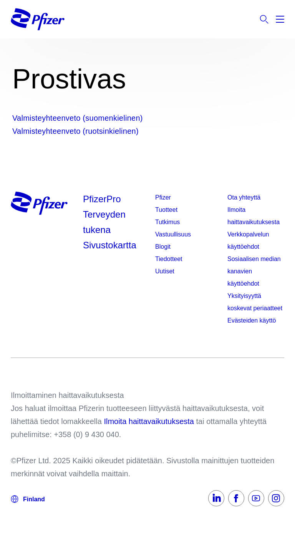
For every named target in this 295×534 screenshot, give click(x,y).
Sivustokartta (109, 245)
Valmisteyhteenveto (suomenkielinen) (77, 118)
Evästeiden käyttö (251, 320)
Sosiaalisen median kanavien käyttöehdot (254, 271)
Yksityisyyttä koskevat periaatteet (254, 302)
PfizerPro (102, 199)
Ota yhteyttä (243, 197)
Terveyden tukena (104, 222)
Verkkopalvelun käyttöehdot (248, 240)
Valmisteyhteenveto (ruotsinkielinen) (75, 131)
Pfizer (163, 197)
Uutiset (164, 271)
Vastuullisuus (173, 234)
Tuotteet (166, 209)
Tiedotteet (168, 259)
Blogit (163, 246)
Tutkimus (167, 222)
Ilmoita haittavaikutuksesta (253, 215)
